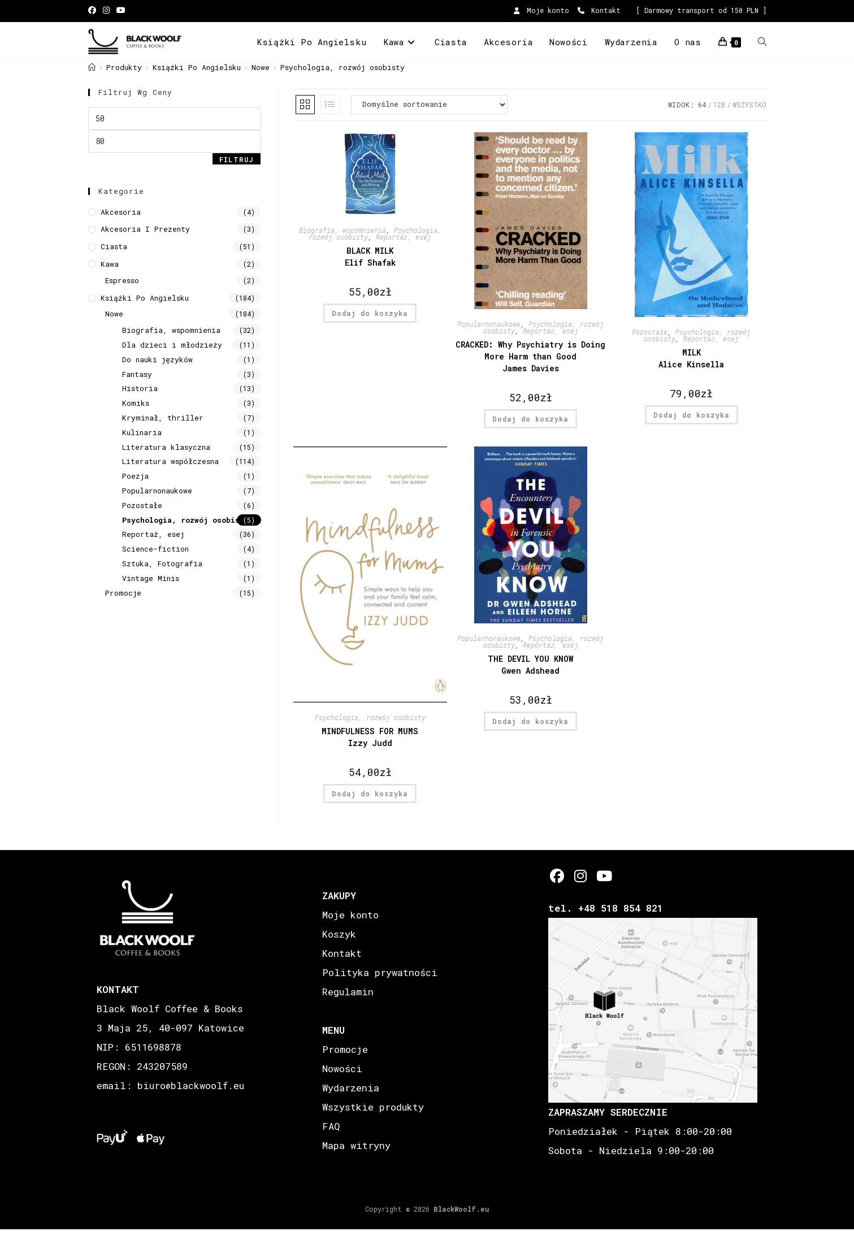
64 (702, 104)
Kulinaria (142, 432)
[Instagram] (580, 876)
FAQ (331, 1126)
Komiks (135, 403)
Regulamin (348, 991)
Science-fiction (155, 549)
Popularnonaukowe (157, 490)
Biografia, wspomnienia (171, 330)
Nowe (114, 314)
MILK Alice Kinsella (691, 358)
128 (719, 104)
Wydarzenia (350, 1087)
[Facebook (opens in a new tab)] (93, 10)
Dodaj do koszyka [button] (370, 313)
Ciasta (114, 246)
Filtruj (236, 159)
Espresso (122, 280)
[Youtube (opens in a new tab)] (121, 10)
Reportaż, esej (153, 534)
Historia (140, 388)
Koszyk (339, 933)
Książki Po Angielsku (145, 298)
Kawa (110, 264)
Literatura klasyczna (166, 447)
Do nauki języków (157, 359)
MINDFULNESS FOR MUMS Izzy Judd (370, 737)
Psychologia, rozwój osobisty (342, 67)
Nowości (342, 1068)
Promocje (123, 593)
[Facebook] (557, 876)
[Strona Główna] (92, 67)
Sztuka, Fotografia (162, 563)
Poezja (135, 476)
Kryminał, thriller (162, 418)
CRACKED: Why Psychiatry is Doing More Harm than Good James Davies (530, 356)
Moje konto (541, 10)
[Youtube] (603, 876)
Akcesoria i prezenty (145, 229)
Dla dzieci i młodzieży (172, 345)
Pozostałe (142, 505)
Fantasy (137, 374)
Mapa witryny (356, 1145)
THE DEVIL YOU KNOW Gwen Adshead (530, 664)
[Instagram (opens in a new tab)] (106, 10)
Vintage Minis (150, 578)
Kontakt (599, 10)
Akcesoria (121, 212)
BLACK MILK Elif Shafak (370, 256)
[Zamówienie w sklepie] (429, 104)
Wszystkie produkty (373, 1106)
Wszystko (749, 104)
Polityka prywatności (379, 972)
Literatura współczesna (170, 461)
